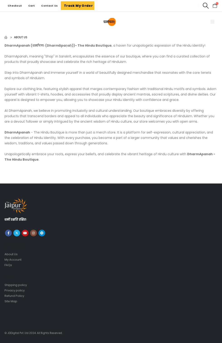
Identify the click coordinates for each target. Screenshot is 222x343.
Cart (31, 5)
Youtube (25, 233)
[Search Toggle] (205, 6)
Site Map (11, 301)
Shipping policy (16, 285)
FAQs (8, 265)
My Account (13, 259)
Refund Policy (14, 296)
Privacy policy (15, 290)
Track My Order (78, 5)
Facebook (8, 233)
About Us (11, 254)
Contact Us (49, 5)
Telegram (41, 233)
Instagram (33, 233)
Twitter (16, 233)
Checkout (15, 5)
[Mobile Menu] (212, 22)
